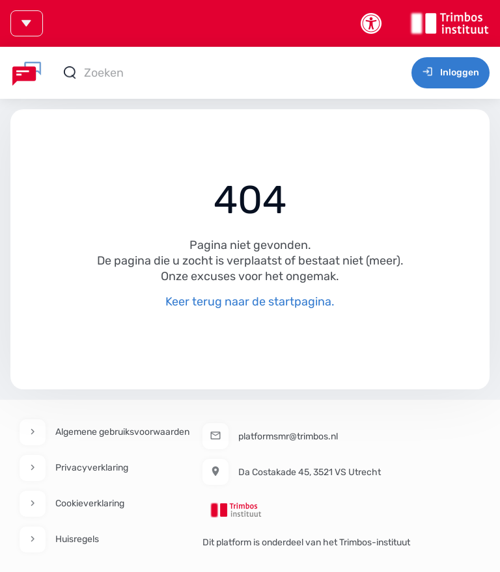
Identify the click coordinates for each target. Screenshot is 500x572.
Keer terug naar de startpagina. (250, 301)
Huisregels (77, 539)
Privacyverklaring (91, 467)
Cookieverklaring (89, 503)
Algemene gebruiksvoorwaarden (122, 431)
